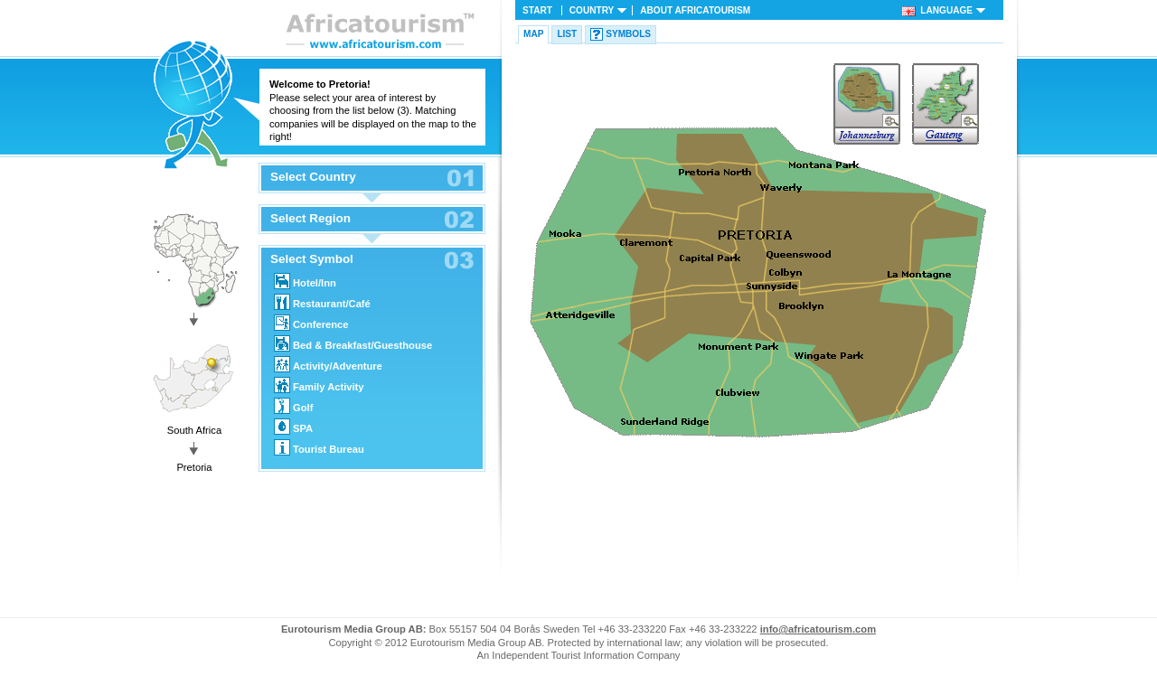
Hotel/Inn (305, 281)
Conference (311, 323)
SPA (293, 426)
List (567, 34)
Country (591, 10)
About (695, 10)
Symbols (628, 34)
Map (533, 34)
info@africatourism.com (818, 629)
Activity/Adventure (328, 364)
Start (537, 10)
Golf (293, 406)
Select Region (310, 218)
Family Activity (319, 385)
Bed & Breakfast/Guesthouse (353, 343)
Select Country (313, 177)
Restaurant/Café (322, 302)
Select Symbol (311, 259)
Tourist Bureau (319, 447)
